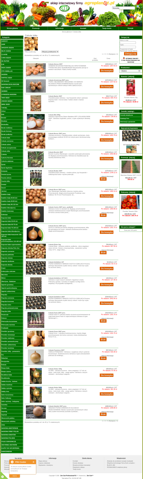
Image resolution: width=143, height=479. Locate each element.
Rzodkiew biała (6, 375)
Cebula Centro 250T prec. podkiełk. (60, 207)
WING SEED (5, 104)
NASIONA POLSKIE (8, 438)
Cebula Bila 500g (54, 115)
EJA (2, 64)
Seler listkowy (6, 398)
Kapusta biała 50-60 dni (9, 221)
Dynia (3, 164)
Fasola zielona (6, 178)
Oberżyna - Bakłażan (8, 281)
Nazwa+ (69, 58)
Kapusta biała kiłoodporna (10, 231)
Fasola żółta (5, 181)
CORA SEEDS (6, 58)
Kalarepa (4, 214)
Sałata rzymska (6, 388)
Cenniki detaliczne (126, 115)
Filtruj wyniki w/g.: (30, 52)
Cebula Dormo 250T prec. (57, 226)
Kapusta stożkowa (7, 261)
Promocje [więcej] (128, 158)
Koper (3, 268)
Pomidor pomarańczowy (9, 341)
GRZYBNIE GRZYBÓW (9, 445)
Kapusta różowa (6, 258)
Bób (2, 114)
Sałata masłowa (6, 385)
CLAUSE (4, 54)
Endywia (4, 171)
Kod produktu (95, 59)
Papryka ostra (6, 305)
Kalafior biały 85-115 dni (9, 204)
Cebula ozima (6, 144)
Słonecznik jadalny (7, 418)
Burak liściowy (6, 131)
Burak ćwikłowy (6, 128)
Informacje (60, 28)
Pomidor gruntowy (7, 331)
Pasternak (4, 314)
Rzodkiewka (5, 378)
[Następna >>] (113, 54)
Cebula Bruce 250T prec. (57, 189)
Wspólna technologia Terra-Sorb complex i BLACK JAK (121, 464)
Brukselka (4, 124)
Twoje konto (106, 28)
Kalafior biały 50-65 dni (9, 198)
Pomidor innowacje (8, 335)
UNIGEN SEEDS (6, 101)
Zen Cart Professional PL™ (69, 475)
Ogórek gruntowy (7, 285)
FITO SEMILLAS (6, 71)
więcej (15, 476)
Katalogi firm (124, 118)
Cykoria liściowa (7, 158)
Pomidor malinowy (7, 338)
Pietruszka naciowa (8, 325)
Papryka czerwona (7, 298)
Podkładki (4, 328)
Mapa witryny (42, 461)
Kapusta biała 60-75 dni (9, 224)
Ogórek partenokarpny (9, 288)
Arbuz (3, 111)
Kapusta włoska (6, 265)
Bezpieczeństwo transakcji (81, 465)
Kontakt (83, 28)
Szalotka (4, 405)
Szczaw (3, 408)
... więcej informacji (106, 176)
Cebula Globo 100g (55, 369)
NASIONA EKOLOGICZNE (10, 84)
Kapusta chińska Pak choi (10, 248)
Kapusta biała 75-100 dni (9, 228)
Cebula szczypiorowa (8, 148)
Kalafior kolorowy (7, 211)
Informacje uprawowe (127, 121)
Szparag (4, 411)
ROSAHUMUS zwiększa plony (117, 467)
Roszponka (5, 361)
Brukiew (4, 121)
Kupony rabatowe (44, 463)
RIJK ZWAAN (5, 87)
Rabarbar (4, 358)
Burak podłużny (6, 134)
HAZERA (4, 74)
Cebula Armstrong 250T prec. (58, 80)
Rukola (3, 365)
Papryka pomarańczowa (9, 308)
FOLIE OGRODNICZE (8, 441)
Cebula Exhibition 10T (56, 262)
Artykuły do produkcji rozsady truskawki (120, 461)
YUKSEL (4, 108)
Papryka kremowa (7, 301)
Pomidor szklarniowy (8, 345)
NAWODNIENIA (6, 451)
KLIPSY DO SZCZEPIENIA (10, 448)
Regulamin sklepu (79, 467)
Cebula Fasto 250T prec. (57, 313)
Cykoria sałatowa (7, 161)
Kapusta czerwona (7, 251)
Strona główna (12, 28)
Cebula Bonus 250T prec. (57, 133)
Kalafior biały (5, 194)
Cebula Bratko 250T (55, 171)
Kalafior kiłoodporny (8, 208)
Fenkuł (3, 184)
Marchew (4, 274)
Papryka (4, 294)
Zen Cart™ (90, 475)
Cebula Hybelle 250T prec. (57, 406)
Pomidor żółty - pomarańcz (10, 351)
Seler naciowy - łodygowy (10, 401)
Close (33, 462)
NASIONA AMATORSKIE (9, 428)
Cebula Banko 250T (55, 96)
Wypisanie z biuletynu (45, 465)
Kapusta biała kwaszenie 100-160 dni (11, 235)
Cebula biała (5, 138)
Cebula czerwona (7, 141)
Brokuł (3, 118)
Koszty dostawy (78, 463)
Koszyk (130, 28)
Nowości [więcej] (127, 76)
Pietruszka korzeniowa (9, 321)
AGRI (3, 44)
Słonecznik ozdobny (8, 421)
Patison (4, 318)
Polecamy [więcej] (128, 192)
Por (2, 355)
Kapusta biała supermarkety (11, 244)
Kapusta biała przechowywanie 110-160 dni (11, 240)
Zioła (3, 425)
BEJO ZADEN (6, 51)
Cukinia (4, 154)
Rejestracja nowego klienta (128, 51)
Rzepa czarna (6, 371)
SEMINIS (4, 91)
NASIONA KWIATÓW (8, 435)
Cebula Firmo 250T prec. (57, 331)
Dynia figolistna (6, 168)
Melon (3, 278)
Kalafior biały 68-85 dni (9, 201)
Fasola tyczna (6, 174)
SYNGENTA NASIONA (8, 94)
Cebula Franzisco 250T (56, 350)
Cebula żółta (5, 151)
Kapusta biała (6, 218)
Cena (108, 58)
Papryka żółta (6, 311)
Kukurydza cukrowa (8, 271)
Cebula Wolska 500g (132, 146)
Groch (3, 188)
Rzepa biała (5, 368)
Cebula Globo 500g (55, 387)
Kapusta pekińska (7, 254)
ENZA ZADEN (6, 67)
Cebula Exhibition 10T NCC (58, 278)
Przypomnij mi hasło (126, 49)
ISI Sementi (5, 81)
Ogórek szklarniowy (8, 291)
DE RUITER (5, 61)
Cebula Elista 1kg (54, 244)
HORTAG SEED (6, 78)
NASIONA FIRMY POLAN (9, 431)
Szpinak (4, 415)
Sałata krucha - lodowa (9, 381)
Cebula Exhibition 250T (56, 297)
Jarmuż (3, 191)
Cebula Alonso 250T (55, 64)
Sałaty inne (5, 391)
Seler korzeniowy (7, 395)
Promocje (36, 28)
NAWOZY (4, 41)
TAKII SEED (5, 98)
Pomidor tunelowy (7, 348)
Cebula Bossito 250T (55, 152)
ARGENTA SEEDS (7, 47)
